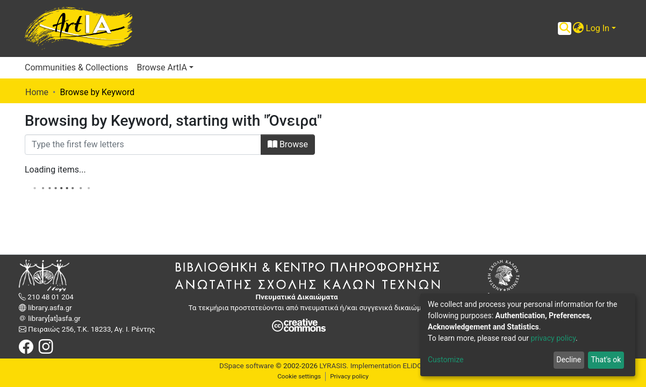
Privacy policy (349, 376)
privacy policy (553, 338)
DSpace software (246, 366)
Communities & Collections (76, 67)
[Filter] (143, 144)
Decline (568, 359)
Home (36, 92)
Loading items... (55, 169)
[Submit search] (564, 28)
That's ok (606, 359)
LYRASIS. (333, 366)
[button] (578, 28)
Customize (445, 359)
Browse (288, 144)
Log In (597, 28)
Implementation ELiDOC (387, 366)
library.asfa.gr (49, 308)
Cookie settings (299, 376)
